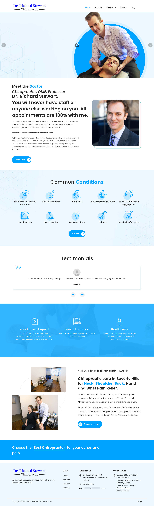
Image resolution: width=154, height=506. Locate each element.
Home (79, 7)
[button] (110, 7)
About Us (92, 7)
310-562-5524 (88, 484)
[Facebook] (138, 502)
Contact (120, 7)
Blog (131, 7)
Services (106, 7)
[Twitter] (141, 502)
